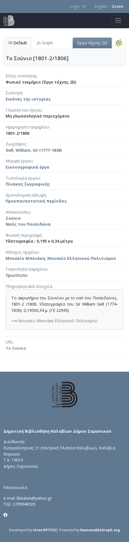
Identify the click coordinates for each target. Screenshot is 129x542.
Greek (117, 6)
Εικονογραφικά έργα (27, 167)
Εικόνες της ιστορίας (28, 99)
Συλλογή (14, 92)
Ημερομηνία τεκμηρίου (27, 127)
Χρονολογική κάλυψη (26, 195)
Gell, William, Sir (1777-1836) (34, 150)
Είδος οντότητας (21, 76)
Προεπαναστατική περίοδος (36, 201)
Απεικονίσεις (18, 212)
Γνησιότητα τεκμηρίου (26, 269)
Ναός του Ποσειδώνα (28, 224)
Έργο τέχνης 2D (92, 42)
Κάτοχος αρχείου (22, 252)
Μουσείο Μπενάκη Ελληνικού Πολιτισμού (57, 320)
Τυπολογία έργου (23, 178)
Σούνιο (13, 218)
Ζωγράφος (16, 144)
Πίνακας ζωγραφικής (28, 184)
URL (9, 342)
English (100, 6)
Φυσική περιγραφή (24, 235)
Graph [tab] (45, 42)
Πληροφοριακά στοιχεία (29, 286)
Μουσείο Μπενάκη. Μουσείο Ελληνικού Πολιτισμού (61, 258)
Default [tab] (17, 42)
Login (77, 6)
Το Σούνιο (16, 348)
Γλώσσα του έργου (24, 110)
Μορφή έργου (19, 161)
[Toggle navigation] (118, 20)
